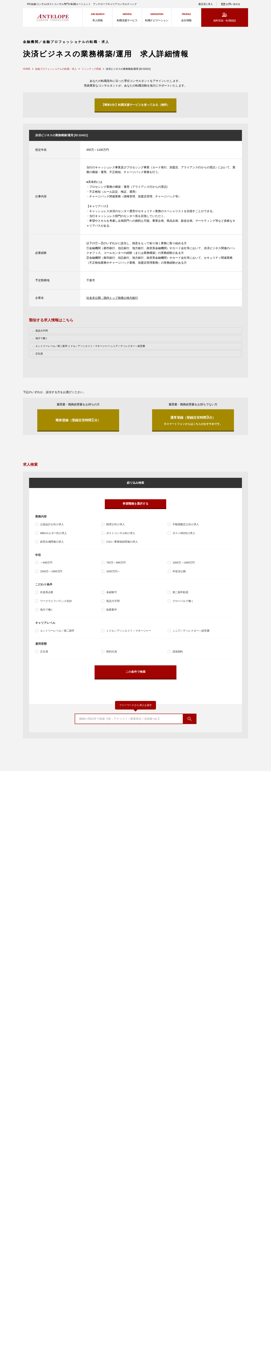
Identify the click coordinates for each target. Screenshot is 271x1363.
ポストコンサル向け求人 (120, 533)
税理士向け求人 (115, 524)
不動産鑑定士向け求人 (186, 524)
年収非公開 (179, 571)
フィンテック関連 (91, 68)
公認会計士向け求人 (52, 524)
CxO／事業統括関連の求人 (122, 541)
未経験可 (111, 592)
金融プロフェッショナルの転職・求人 (56, 68)
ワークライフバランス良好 (56, 601)
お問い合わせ (233, 4)
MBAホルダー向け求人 (53, 533)
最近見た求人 (205, 4)
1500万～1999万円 (51, 571)
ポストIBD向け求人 (184, 533)
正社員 (44, 651)
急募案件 (111, 609)
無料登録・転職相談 (224, 20)
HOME (26, 68)
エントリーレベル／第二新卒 (57, 630)
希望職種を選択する (135, 503)
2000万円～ (113, 571)
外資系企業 (46, 592)
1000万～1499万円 (184, 562)
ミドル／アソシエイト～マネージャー (128, 630)
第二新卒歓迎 (180, 592)
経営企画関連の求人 (52, 541)
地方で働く (46, 609)
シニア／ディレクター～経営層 (191, 630)
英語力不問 (112, 601)
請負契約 (178, 651)
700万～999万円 (115, 562)
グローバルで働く (183, 601)
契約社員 (111, 651)
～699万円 (46, 562)
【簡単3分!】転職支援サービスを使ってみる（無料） (135, 104)
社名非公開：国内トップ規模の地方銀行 (112, 297)
